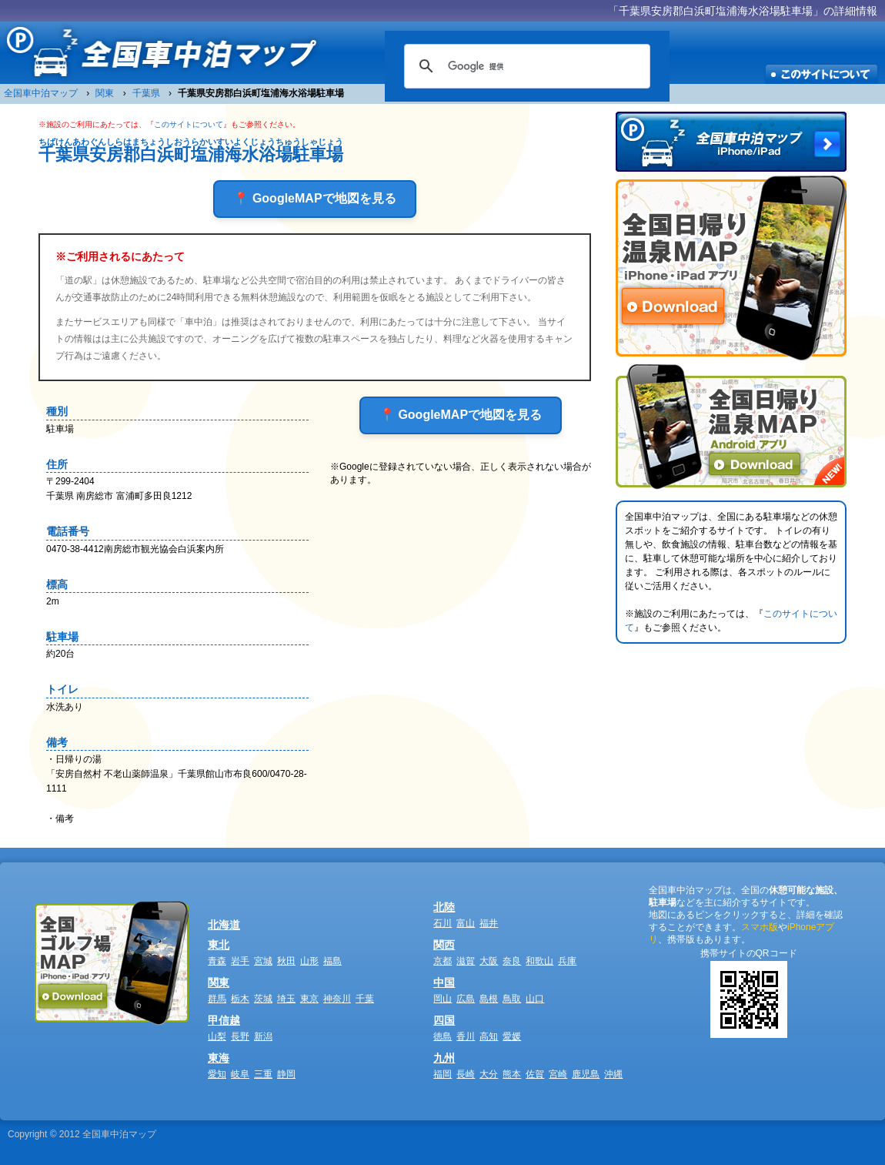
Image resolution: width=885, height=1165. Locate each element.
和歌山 (539, 961)
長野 (240, 1036)
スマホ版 (759, 927)
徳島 (442, 1036)
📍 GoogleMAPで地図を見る (314, 198)
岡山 (442, 998)
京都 (442, 961)
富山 (465, 923)
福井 (488, 923)
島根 (488, 998)
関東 (218, 982)
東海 (218, 1058)
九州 (444, 1058)
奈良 (512, 961)
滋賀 (465, 961)
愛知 (217, 1074)
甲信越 (224, 1020)
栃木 (240, 998)
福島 (332, 961)
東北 (218, 945)
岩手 (240, 961)
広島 (465, 998)
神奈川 (337, 998)
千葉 (365, 998)
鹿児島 (585, 1074)
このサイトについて (188, 124)
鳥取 (512, 998)
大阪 (488, 961)
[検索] (525, 66)
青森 (217, 961)
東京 (309, 998)
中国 (444, 982)
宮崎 (558, 1074)
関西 (444, 945)
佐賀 (535, 1074)
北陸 (444, 907)
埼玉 (286, 998)
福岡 (442, 1074)
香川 (465, 1036)
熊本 (512, 1074)
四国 (444, 1020)
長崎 (465, 1074)
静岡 (286, 1074)
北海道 (224, 925)
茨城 (263, 998)
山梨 (217, 1036)
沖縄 (613, 1074)
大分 (488, 1074)
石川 (442, 923)
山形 (309, 961)
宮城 (263, 961)
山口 (535, 998)
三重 (263, 1074)
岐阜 (240, 1074)
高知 (488, 1036)
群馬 (217, 998)
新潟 (263, 1036)
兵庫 (567, 961)
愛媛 (512, 1036)
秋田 (286, 961)
